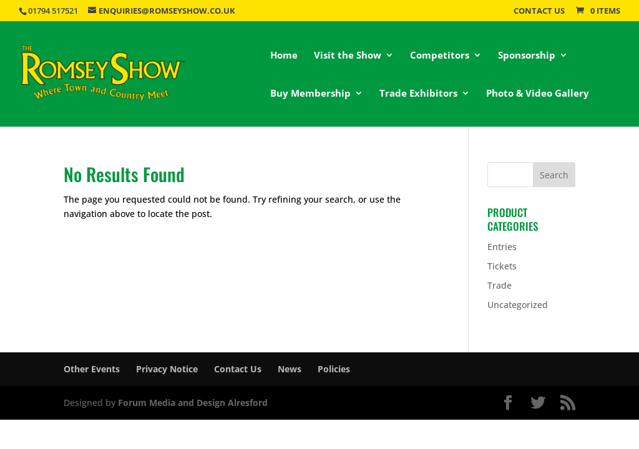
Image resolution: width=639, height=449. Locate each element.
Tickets (502, 266)
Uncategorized (517, 305)
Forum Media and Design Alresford (193, 402)
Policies (334, 369)
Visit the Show (347, 56)
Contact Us (539, 11)
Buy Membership (310, 94)
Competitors (439, 56)
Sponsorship (526, 56)
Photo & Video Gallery (537, 94)
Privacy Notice (167, 369)
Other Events (92, 369)
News (289, 369)
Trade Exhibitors (418, 94)
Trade (499, 285)
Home (284, 56)
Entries (502, 247)
